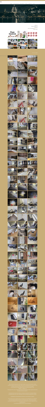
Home (11, 3)
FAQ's (34, 3)
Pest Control (22, 3)
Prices (26, 3)
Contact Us (30, 3)
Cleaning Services (16, 3)
